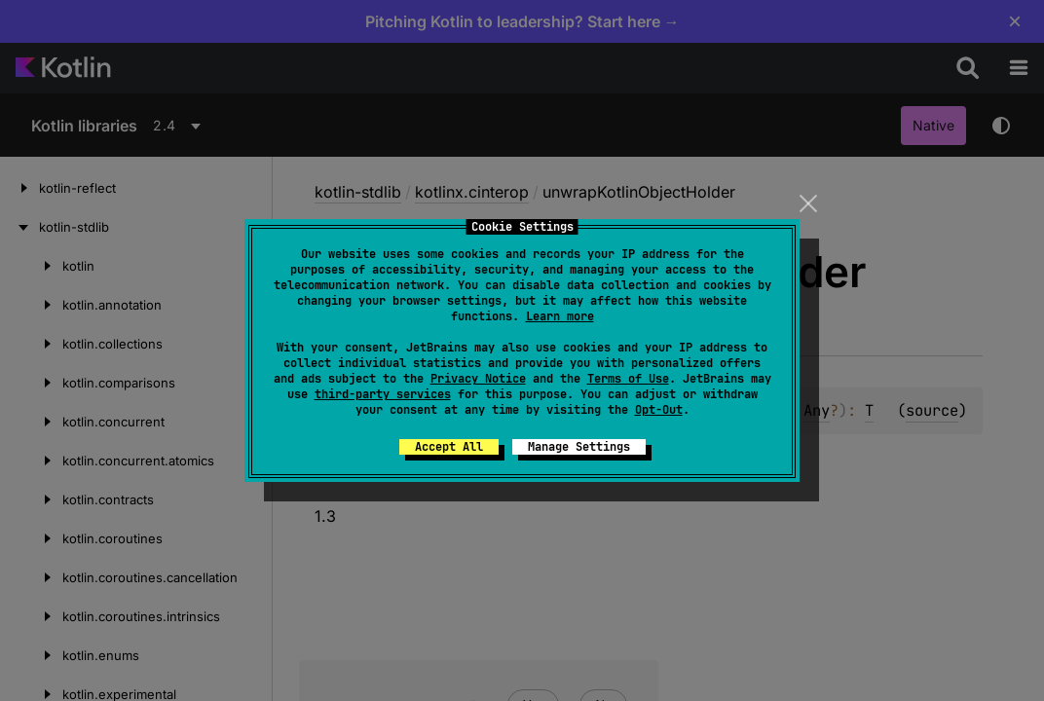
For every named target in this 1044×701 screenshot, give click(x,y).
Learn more (560, 316)
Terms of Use (628, 379)
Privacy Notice (478, 379)
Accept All (449, 447)
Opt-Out (659, 410)
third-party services (383, 394)
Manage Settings (579, 447)
